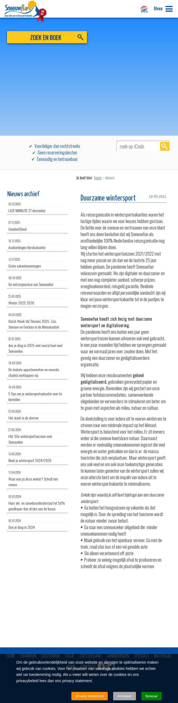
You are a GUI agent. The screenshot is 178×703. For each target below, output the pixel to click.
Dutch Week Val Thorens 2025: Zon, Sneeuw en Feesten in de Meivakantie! (37, 321)
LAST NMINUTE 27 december (37, 207)
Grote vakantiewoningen (37, 263)
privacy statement (89, 696)
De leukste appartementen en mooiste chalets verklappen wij (37, 369)
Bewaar (151, 696)
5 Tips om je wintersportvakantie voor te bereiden (37, 393)
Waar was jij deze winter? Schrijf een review (37, 478)
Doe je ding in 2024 (37, 524)
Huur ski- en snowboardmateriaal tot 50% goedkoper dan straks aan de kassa (37, 502)
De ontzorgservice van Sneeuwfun (37, 281)
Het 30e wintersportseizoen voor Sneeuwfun (37, 436)
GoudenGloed (37, 226)
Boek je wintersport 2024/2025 (37, 457)
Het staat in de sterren (37, 415)
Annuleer (124, 696)
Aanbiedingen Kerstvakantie (37, 244)
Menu (163, 8)
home (97, 177)
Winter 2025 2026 (37, 300)
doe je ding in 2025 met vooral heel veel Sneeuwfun (37, 345)
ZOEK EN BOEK (45, 37)
